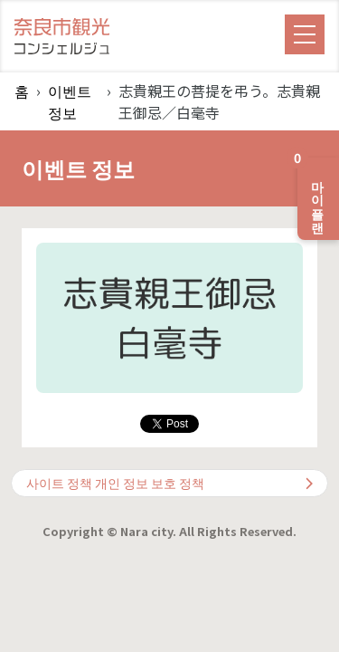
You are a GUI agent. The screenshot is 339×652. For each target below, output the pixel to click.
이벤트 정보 (69, 101)
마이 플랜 (312, 191)
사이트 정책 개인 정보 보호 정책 (169, 483)
